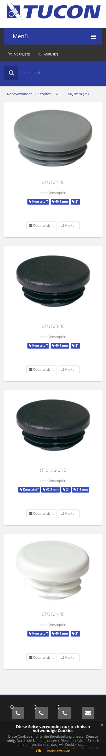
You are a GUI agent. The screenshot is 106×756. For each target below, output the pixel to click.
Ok (39, 750)
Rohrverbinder (19, 93)
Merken (69, 225)
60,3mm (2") (78, 93)
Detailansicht (41, 225)
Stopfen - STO (50, 93)
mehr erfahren (58, 751)
